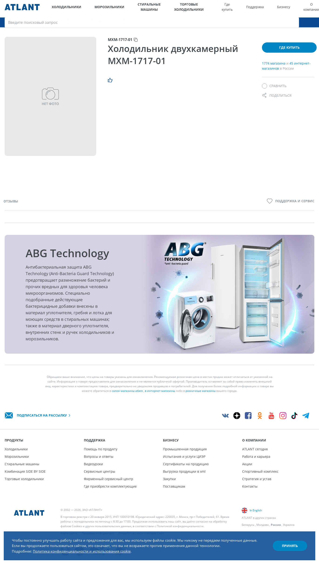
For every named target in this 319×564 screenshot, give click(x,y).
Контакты (250, 486)
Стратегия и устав (256, 479)
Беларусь (248, 525)
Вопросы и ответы (98, 456)
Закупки (169, 479)
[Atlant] (22, 8)
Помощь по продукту (100, 449)
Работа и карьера (256, 456)
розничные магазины (201, 394)
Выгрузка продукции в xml (184, 471)
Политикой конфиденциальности (180, 526)
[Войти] (302, 8)
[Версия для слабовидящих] (293, 8)
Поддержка (229, 9)
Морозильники (98, 9)
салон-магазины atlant (127, 394)
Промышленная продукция (185, 449)
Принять (288, 544)
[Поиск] (312, 8)
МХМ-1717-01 (120, 42)
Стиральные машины (134, 9)
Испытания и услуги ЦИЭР (184, 456)
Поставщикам (174, 486)
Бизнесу (249, 9)
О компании (268, 9)
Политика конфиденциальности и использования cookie (88, 549)
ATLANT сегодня (255, 449)
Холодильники (63, 9)
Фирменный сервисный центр (108, 479)
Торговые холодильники (175, 9)
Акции (247, 464)
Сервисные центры (99, 471)
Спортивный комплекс (260, 471)
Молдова (262, 525)
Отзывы (10, 204)
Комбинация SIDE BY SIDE (25, 471)
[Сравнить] (274, 89)
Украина (289, 525)
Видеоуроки (93, 464)
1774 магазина (274, 66)
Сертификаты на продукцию (186, 464)
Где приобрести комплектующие (110, 486)
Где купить (210, 9)
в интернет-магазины (160, 394)
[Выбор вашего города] (283, 8)
